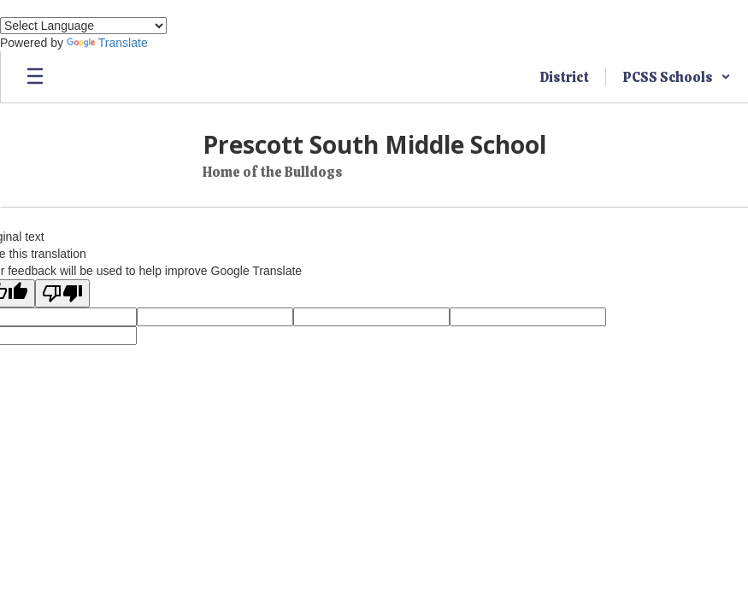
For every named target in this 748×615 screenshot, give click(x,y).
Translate (107, 43)
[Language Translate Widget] (83, 25)
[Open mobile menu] (35, 76)
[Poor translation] (62, 293)
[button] (677, 76)
